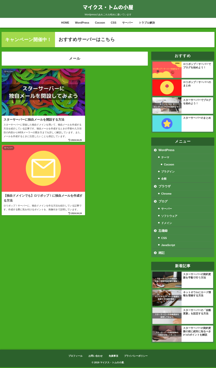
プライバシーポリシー (136, 356)
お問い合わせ (95, 356)
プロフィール (75, 356)
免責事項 (113, 356)
